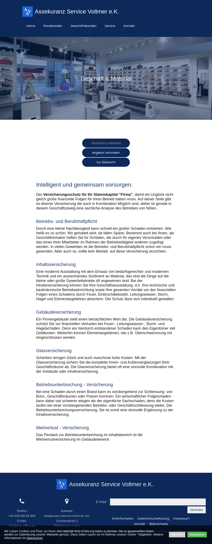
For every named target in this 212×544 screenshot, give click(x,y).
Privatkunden (52, 26)
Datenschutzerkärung (153, 519)
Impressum (181, 519)
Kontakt (129, 26)
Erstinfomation (123, 519)
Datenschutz (34, 538)
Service (110, 26)
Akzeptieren (197, 534)
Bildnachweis (158, 524)
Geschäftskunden (83, 26)
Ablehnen (177, 534)
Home (30, 26)
